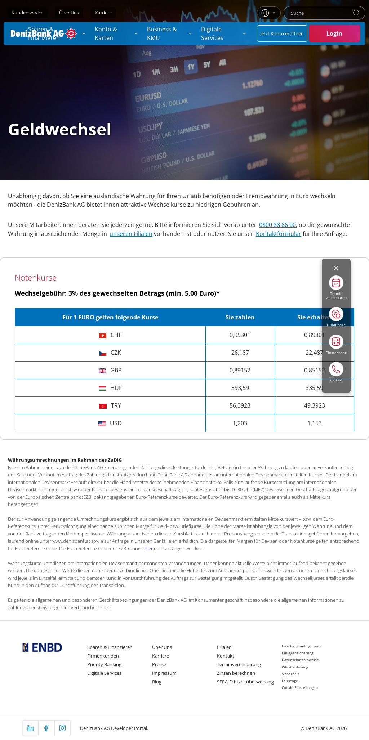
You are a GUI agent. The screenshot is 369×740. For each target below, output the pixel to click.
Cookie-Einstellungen (300, 687)
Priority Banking (104, 664)
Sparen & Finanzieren (110, 647)
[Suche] (356, 13)
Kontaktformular (278, 234)
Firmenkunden (103, 655)
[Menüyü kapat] (336, 268)
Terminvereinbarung (239, 664)
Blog (156, 681)
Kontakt (225, 655)
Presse (159, 664)
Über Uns (69, 12)
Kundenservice (27, 12)
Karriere (103, 12)
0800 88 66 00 (277, 225)
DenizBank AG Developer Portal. (114, 728)
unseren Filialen (131, 234)
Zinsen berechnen (236, 673)
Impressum (164, 673)
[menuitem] (116, 33)
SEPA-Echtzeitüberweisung (245, 681)
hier (149, 548)
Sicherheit (290, 673)
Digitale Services (104, 673)
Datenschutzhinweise (300, 659)
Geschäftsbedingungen (301, 646)
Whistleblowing (295, 666)
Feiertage (290, 680)
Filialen (224, 647)
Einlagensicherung (297, 652)
